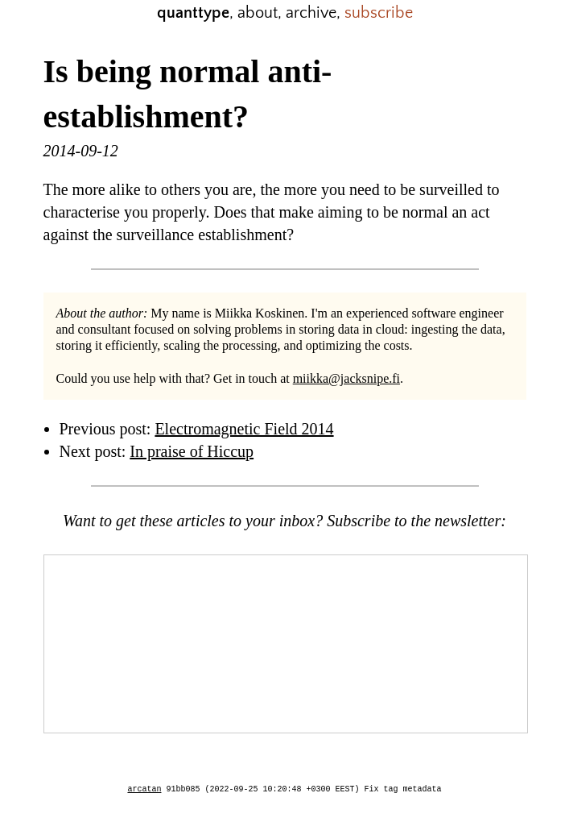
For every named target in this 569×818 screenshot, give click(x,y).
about (257, 13)
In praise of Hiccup (192, 451)
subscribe (378, 13)
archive (311, 13)
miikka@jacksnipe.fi (346, 378)
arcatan (145, 789)
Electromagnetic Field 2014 (244, 429)
